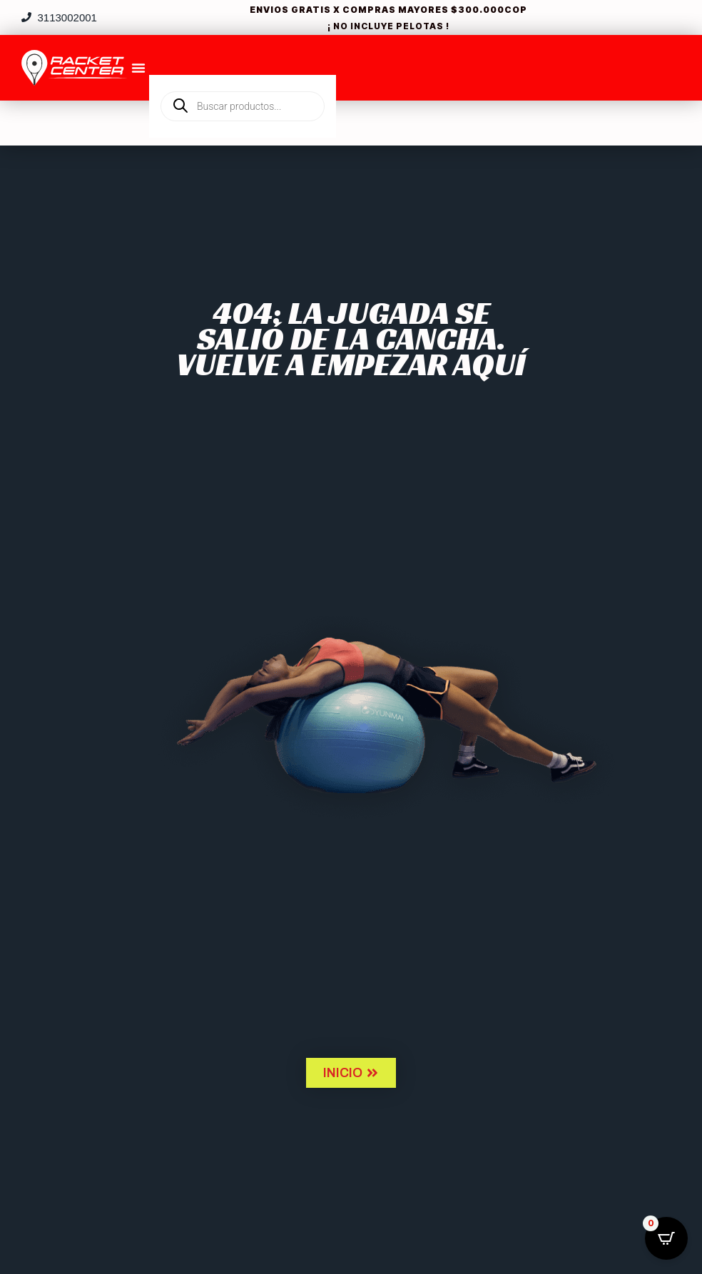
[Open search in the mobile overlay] (242, 82)
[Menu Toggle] (138, 68)
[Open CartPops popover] (666, 1238)
